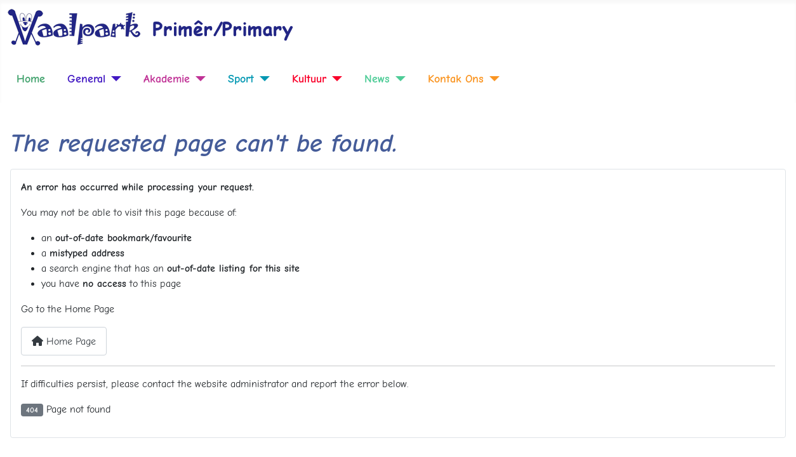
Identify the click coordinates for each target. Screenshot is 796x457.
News (377, 78)
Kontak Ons (456, 78)
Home (31, 78)
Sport (241, 78)
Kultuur (309, 78)
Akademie (166, 78)
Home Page (64, 341)
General (86, 78)
